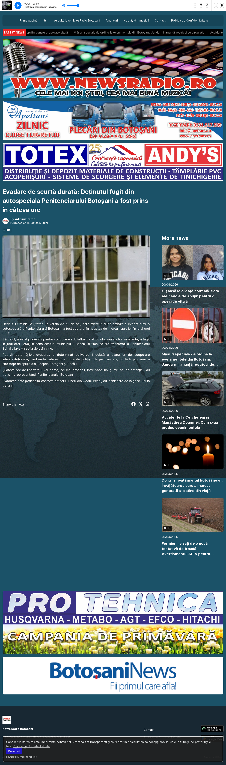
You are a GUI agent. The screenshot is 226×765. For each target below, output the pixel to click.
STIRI (7, 230)
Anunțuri (112, 20)
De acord (14, 751)
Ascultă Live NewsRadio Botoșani (77, 20)
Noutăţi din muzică (136, 20)
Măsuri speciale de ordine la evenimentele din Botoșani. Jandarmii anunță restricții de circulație (147, 32)
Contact (160, 20)
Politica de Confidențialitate (31, 746)
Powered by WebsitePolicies (21, 756)
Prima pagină (28, 20)
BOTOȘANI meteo (113, 575)
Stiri (45, 20)
